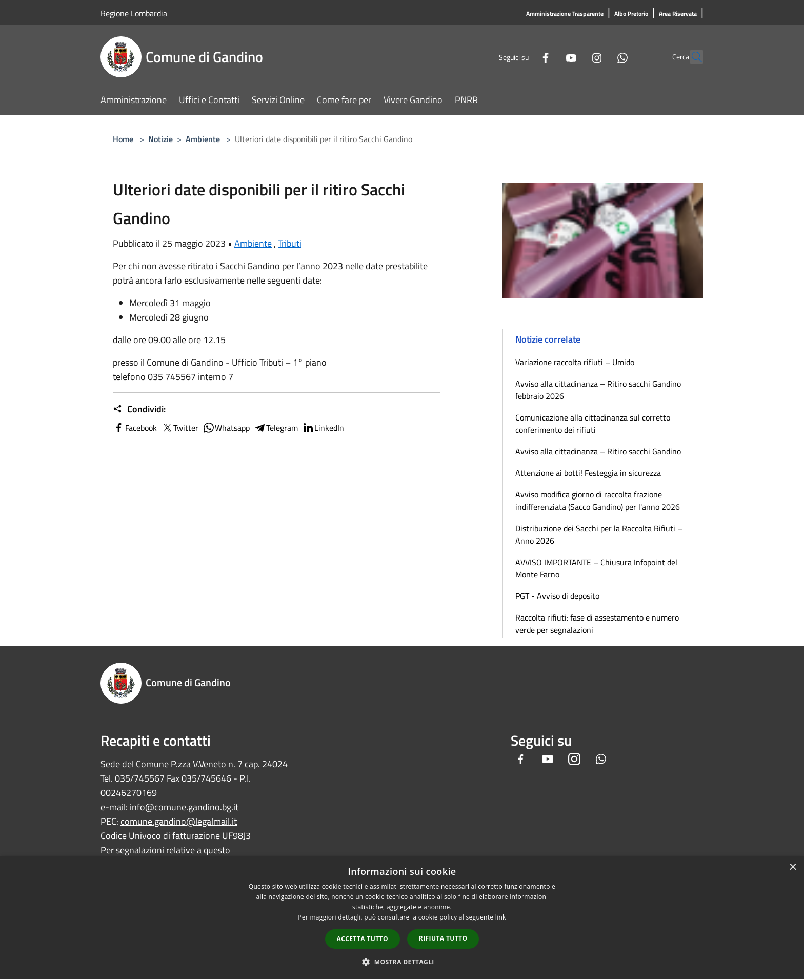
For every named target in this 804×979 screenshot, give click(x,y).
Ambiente (203, 139)
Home (123, 139)
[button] (402, 961)
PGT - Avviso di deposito (557, 596)
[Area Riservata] (678, 14)
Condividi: (139, 409)
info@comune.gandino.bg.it (184, 807)
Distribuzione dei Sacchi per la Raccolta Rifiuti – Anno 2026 (598, 534)
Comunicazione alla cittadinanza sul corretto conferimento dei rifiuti (592, 423)
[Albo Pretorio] (631, 14)
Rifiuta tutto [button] (443, 938)
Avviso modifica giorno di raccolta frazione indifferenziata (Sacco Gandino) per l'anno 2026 (597, 500)
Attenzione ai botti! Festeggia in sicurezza (588, 473)
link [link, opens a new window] (500, 917)
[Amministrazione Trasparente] (565, 14)
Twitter (179, 428)
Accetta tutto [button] (362, 938)
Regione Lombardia (133, 13)
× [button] (792, 867)
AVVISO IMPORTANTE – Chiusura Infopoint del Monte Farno (596, 568)
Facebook (135, 428)
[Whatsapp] (600, 57)
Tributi (290, 243)
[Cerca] (691, 57)
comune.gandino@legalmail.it (178, 821)
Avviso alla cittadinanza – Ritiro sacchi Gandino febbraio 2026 (598, 389)
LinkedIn (323, 428)
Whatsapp (226, 428)
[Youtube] (548, 57)
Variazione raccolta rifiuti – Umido (574, 362)
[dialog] (402, 917)
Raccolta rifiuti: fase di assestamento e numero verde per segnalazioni (597, 623)
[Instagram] (574, 57)
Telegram (276, 428)
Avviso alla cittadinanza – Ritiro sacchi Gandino (598, 451)
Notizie (160, 139)
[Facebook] (523, 57)
